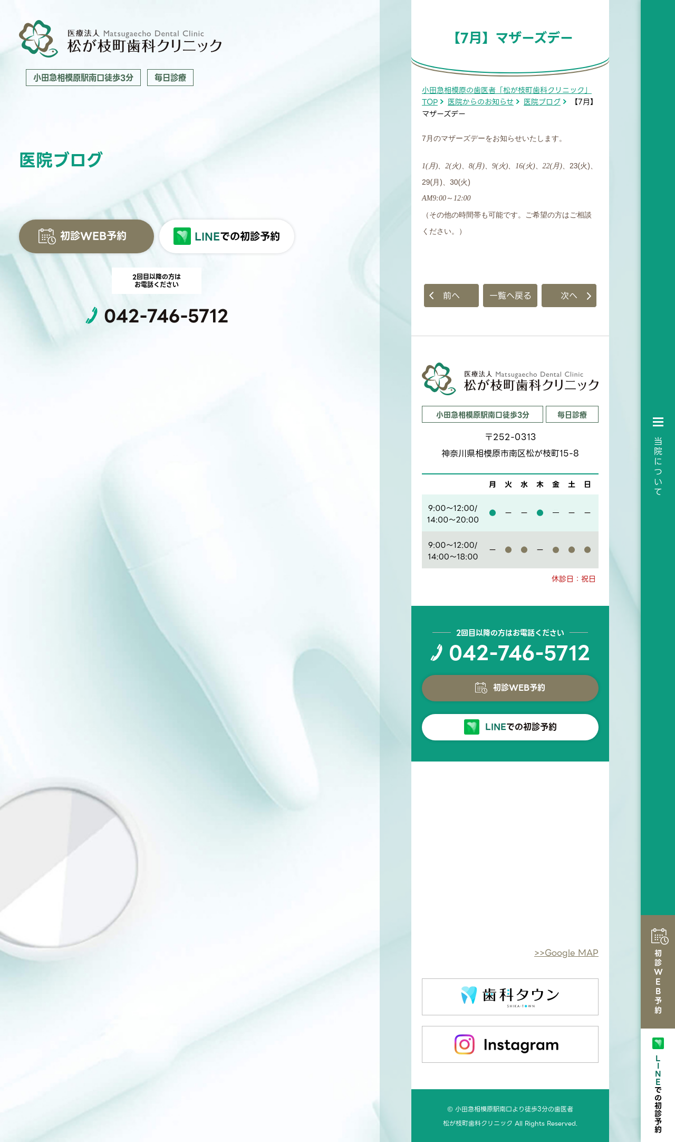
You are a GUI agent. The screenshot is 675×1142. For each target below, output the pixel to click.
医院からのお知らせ (481, 102)
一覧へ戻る (510, 295)
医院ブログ (542, 102)
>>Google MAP (566, 952)
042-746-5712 (166, 316)
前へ (451, 295)
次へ (569, 295)
